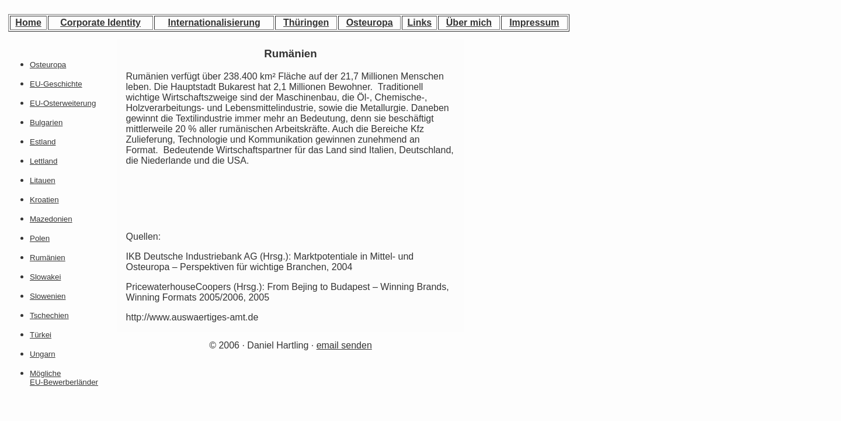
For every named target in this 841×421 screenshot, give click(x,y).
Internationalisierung (214, 22)
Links (419, 22)
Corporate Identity (100, 22)
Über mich (469, 22)
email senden (344, 345)
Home (28, 22)
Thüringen (306, 22)
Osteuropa (369, 22)
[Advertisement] (520, 117)
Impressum (534, 22)
